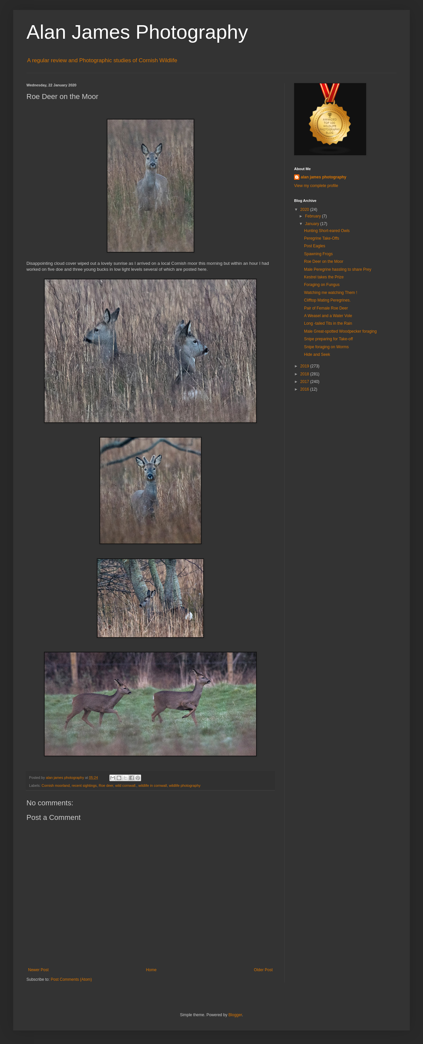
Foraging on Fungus (321, 284)
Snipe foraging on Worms (326, 347)
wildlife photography (184, 785)
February (313, 216)
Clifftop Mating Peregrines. (327, 300)
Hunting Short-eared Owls (327, 230)
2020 (305, 209)
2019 (305, 366)
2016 (305, 389)
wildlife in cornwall (152, 785)
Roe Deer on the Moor (323, 261)
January (312, 223)
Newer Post (38, 970)
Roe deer (106, 785)
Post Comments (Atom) (71, 979)
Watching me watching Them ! (330, 292)
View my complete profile (316, 185)
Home (151, 970)
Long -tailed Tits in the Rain (328, 323)
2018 (305, 374)
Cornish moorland (56, 785)
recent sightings (84, 785)
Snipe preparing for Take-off (328, 339)
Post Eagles (314, 246)
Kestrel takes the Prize (324, 277)
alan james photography (323, 177)
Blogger (235, 1015)
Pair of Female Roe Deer (326, 308)
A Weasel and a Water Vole (328, 315)
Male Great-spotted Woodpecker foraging (340, 331)
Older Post (263, 970)
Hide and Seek (317, 354)
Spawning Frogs (318, 254)
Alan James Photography (137, 32)
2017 (305, 381)
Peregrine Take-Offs (321, 238)
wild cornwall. (125, 785)
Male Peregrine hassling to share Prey (337, 269)
